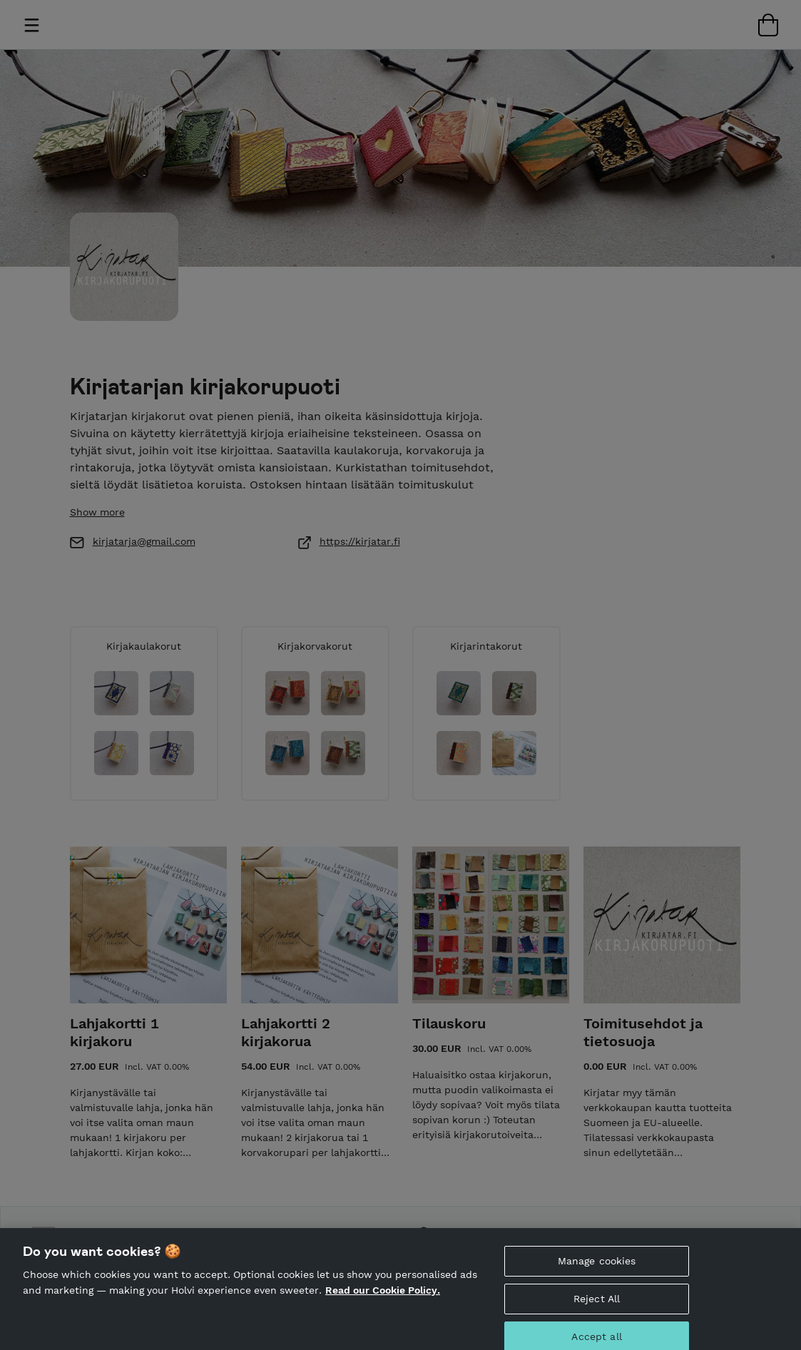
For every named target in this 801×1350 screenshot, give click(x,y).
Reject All (596, 1310)
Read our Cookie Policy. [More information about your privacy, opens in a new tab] (382, 1301)
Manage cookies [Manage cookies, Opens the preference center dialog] (597, 1272)
